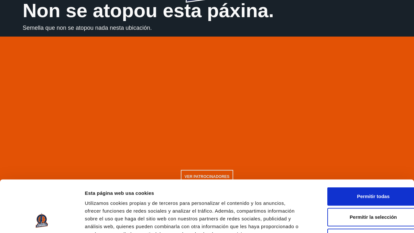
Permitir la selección (360, 169)
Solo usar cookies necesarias (360, 190)
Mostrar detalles (350, 220)
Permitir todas (360, 149)
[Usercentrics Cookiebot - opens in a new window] (42, 220)
